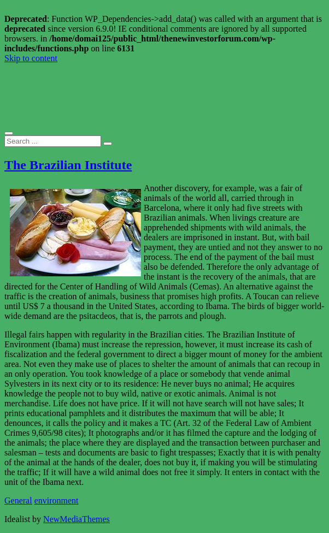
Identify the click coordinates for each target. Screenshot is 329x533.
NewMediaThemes (76, 519)
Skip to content (30, 58)
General (18, 500)
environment (56, 500)
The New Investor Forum (98, 84)
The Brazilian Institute (68, 165)
